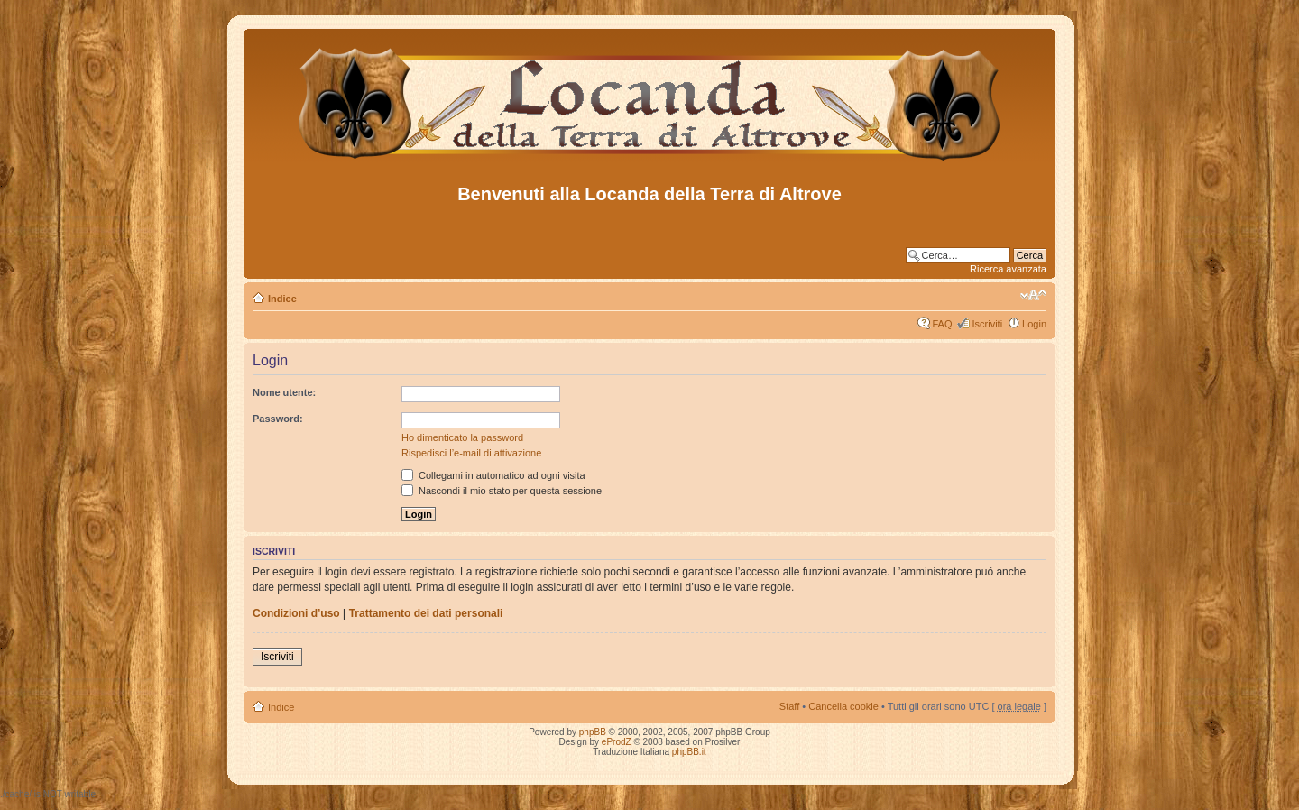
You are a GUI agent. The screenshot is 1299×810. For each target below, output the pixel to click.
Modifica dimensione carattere (1033, 295)
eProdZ (616, 742)
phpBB (592, 732)
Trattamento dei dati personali (426, 613)
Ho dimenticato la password (462, 437)
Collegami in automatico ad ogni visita (493, 475)
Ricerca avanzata (1008, 268)
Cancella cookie (843, 706)
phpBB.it (689, 752)
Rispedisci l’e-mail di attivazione (471, 452)
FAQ (942, 323)
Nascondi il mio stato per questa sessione (501, 490)
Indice (282, 298)
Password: (278, 418)
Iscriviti (987, 323)
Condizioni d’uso (296, 613)
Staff (789, 706)
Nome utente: (284, 392)
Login (1034, 323)
